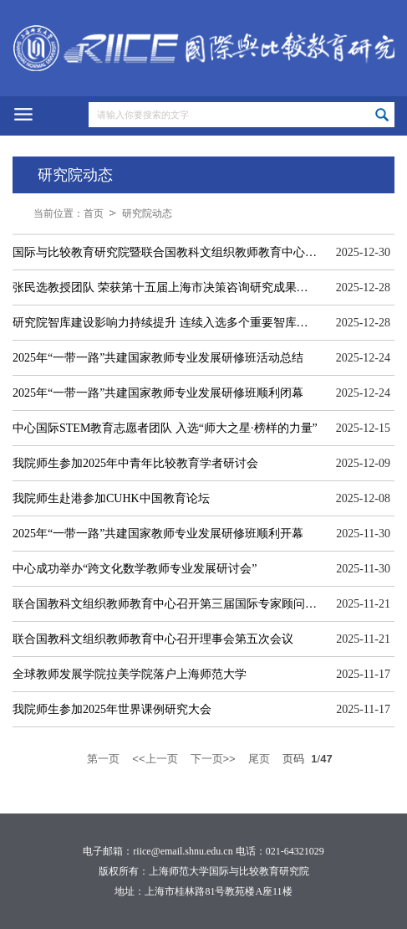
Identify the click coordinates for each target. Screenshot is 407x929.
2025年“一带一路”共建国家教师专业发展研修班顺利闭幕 (158, 393)
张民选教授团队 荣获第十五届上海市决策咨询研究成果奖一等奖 (165, 287)
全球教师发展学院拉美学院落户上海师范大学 (130, 674)
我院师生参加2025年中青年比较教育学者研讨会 (135, 463)
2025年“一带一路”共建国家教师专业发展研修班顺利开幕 (158, 533)
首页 (94, 213)
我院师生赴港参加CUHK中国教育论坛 (111, 498)
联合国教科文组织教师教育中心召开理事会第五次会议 (153, 639)
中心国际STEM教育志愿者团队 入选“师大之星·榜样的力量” (165, 428)
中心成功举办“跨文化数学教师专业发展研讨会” (135, 568)
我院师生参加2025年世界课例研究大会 (112, 709)
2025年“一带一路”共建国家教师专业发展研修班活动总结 (158, 358)
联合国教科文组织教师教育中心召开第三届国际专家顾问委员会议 (165, 604)
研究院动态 (147, 213)
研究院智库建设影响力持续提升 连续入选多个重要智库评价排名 (165, 322)
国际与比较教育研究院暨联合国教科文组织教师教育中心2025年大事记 (165, 252)
